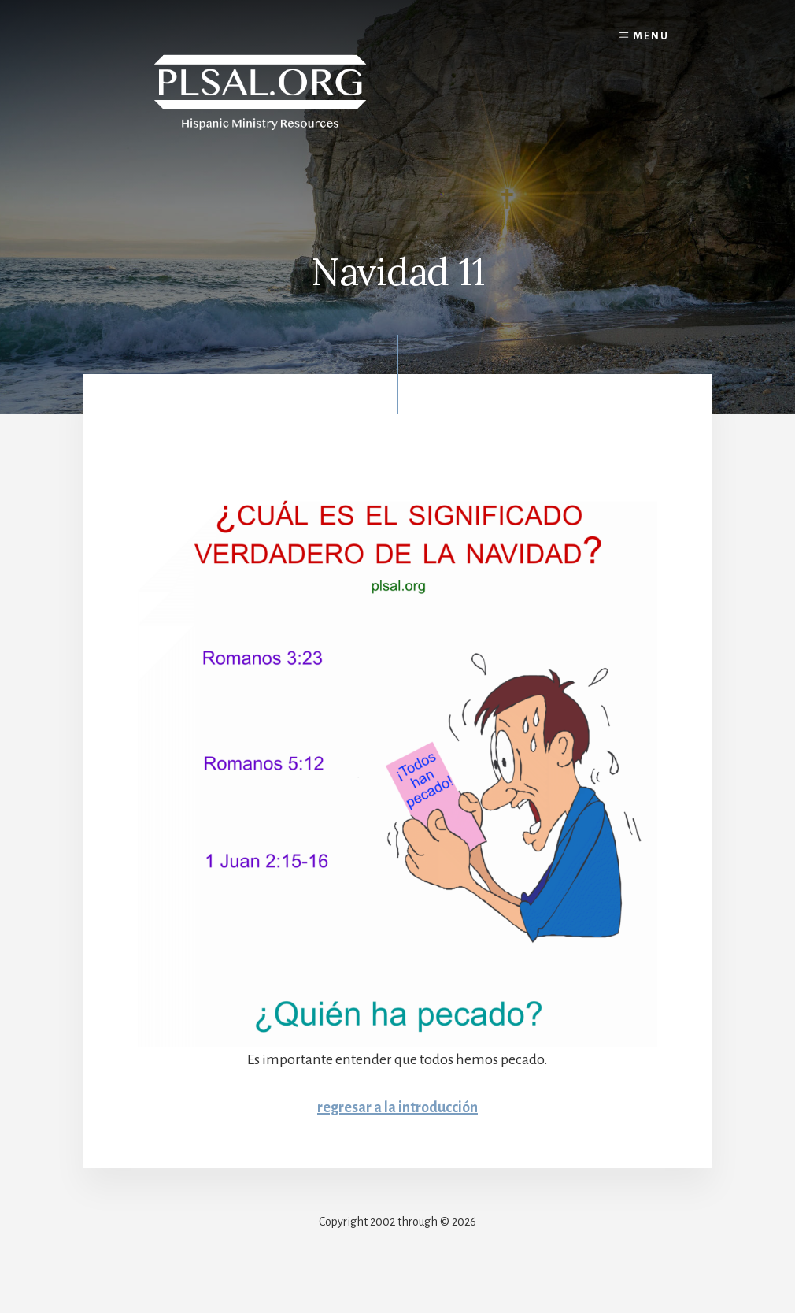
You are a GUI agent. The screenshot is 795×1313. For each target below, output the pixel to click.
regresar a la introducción (397, 1107)
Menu (651, 36)
